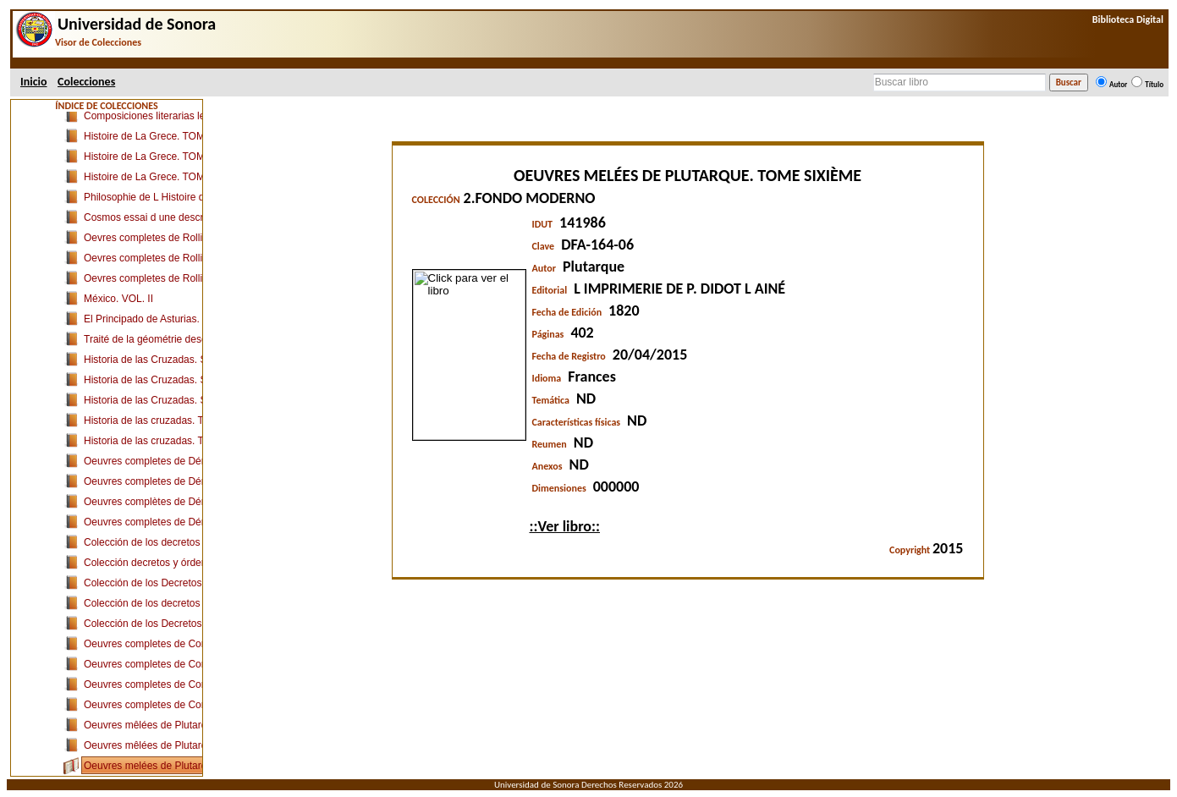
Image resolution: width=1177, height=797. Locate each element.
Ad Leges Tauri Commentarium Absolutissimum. (192, 528)
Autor (1118, 84)
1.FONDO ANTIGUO (114, 142)
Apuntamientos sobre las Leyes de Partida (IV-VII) (196, 244)
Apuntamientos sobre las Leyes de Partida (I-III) (191, 223)
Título (1154, 84)
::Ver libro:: (565, 526)
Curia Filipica (113, 162)
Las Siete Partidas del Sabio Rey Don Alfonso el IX (198, 203)
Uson (62, 122)
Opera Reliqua (116, 264)
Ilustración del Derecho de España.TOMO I (181, 609)
